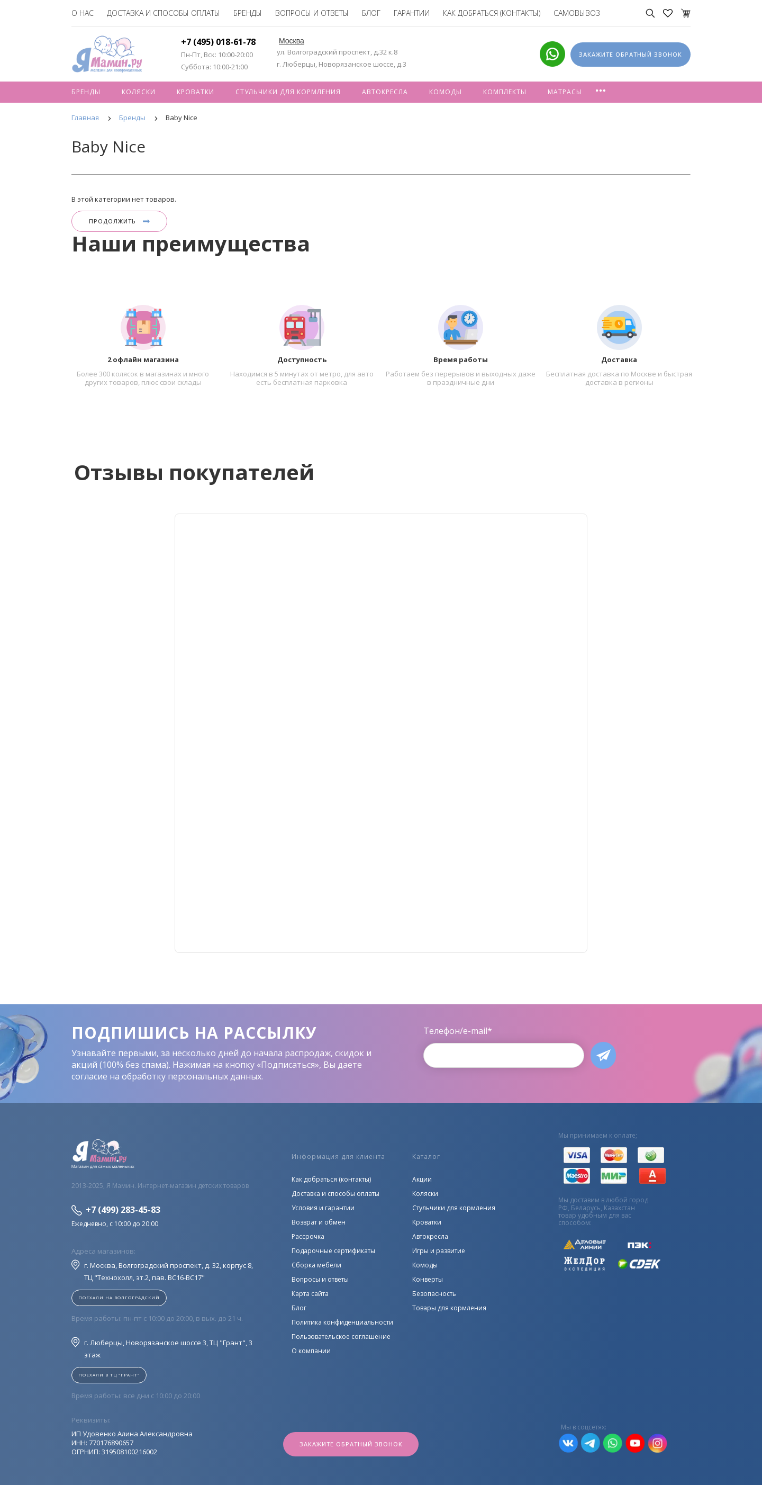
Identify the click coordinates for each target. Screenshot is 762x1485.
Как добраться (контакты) (491, 13)
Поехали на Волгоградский (119, 1297)
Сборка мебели (316, 1265)
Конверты (427, 1279)
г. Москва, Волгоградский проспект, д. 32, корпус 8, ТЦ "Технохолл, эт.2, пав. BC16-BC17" (162, 1270)
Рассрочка (308, 1236)
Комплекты (505, 91)
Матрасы (565, 91)
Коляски (139, 91)
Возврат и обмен (319, 1222)
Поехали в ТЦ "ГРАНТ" (109, 1375)
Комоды (445, 91)
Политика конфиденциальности (342, 1322)
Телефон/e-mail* (457, 1031)
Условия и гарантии (323, 1207)
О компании (311, 1350)
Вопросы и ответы (312, 13)
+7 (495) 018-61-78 (218, 42)
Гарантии (412, 13)
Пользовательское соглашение (341, 1336)
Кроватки (195, 91)
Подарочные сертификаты (333, 1250)
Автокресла (385, 91)
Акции (422, 1179)
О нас (82, 13)
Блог (371, 13)
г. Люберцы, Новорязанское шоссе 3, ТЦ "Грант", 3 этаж (161, 1348)
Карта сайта (310, 1293)
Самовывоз (577, 13)
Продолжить (119, 221)
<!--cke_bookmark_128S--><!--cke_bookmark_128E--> (381, 733)
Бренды (247, 13)
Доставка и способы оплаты (163, 13)
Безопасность (434, 1293)
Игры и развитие (438, 1250)
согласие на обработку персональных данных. (167, 1076)
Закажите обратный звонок (351, 1444)
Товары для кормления (449, 1307)
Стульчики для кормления (288, 91)
